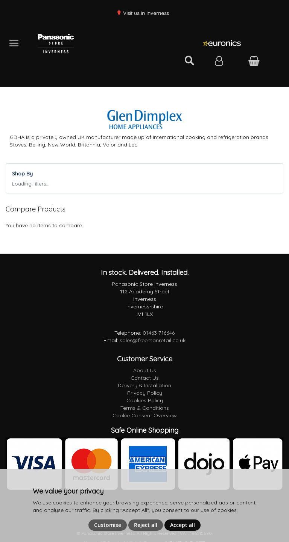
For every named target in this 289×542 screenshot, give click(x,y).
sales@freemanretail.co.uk (153, 340)
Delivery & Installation (144, 385)
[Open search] (189, 61)
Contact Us (145, 377)
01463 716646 (159, 332)
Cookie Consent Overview (145, 415)
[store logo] (89, 43)
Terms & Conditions (144, 408)
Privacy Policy (144, 393)
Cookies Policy (144, 400)
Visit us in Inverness (145, 13)
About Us (144, 370)
